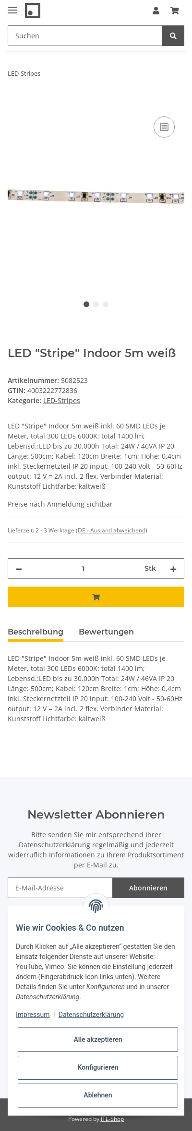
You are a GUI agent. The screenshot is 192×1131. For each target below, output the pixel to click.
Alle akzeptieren (97, 1039)
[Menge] (83, 568)
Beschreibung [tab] (35, 631)
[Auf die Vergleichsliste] (164, 127)
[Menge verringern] (18, 568)
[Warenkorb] (174, 10)
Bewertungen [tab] (106, 631)
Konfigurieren (97, 1067)
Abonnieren (148, 887)
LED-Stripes (61, 400)
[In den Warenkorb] (15, 103)
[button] (156, 10)
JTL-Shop (112, 1119)
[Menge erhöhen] (173, 568)
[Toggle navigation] (12, 6)
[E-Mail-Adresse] (60, 887)
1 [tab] (86, 304)
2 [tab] (96, 304)
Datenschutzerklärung (54, 844)
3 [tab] (105, 304)
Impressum (32, 1014)
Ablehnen (98, 1095)
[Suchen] (85, 35)
